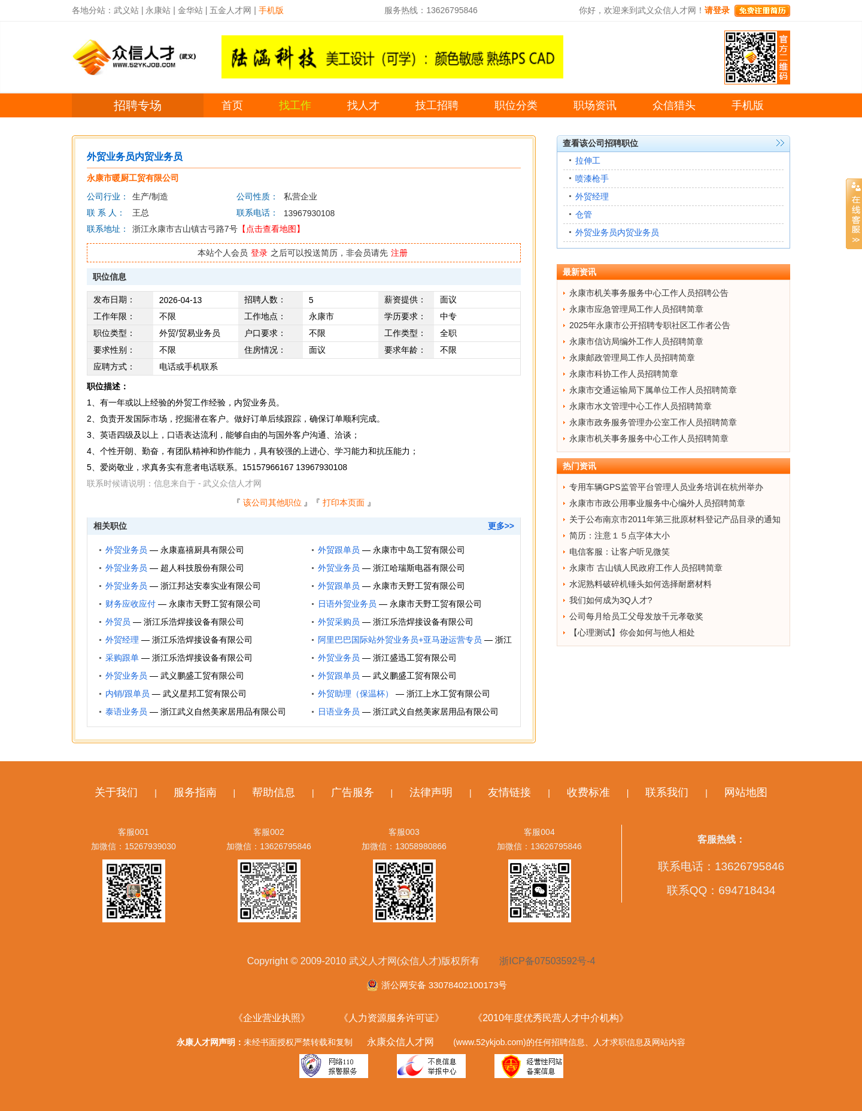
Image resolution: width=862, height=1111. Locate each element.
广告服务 (352, 792)
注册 (399, 253)
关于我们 (116, 792)
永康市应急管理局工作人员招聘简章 (636, 309)
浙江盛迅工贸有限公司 (415, 657)
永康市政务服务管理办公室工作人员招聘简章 (653, 422)
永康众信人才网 (400, 1042)
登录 (259, 253)
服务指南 (195, 792)
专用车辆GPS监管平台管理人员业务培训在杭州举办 (666, 487)
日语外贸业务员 (347, 604)
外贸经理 (122, 639)
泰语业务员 (126, 711)
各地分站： (93, 10)
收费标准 (588, 792)
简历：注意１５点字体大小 (619, 535)
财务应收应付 (130, 604)
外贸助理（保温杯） (355, 693)
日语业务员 (339, 711)
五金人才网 (230, 10)
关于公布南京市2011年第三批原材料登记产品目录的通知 (675, 519)
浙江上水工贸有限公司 (448, 693)
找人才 (363, 105)
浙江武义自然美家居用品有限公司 (223, 711)
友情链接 (509, 792)
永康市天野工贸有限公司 (419, 586)
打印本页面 (344, 502)
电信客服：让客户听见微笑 (619, 551)
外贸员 (117, 621)
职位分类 (516, 105)
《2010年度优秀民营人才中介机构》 (551, 1018)
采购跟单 (122, 657)
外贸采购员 (339, 621)
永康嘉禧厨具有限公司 (202, 550)
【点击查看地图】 (271, 229)
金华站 (190, 10)
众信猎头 (674, 105)
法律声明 (431, 792)
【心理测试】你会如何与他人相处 (632, 632)
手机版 (748, 105)
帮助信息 (273, 792)
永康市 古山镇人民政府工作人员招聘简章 (646, 568)
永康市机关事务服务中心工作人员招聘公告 (649, 293)
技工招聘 (437, 105)
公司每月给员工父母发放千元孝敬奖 (636, 616)
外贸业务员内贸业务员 (617, 232)
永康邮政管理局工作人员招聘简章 (632, 357)
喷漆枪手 (592, 178)
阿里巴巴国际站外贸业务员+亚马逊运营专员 (400, 639)
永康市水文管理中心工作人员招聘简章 (640, 406)
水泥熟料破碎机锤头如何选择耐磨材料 (640, 584)
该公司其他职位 (272, 502)
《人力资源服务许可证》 (391, 1018)
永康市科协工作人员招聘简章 (623, 374)
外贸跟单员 (339, 550)
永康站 (158, 10)
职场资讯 (595, 105)
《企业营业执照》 (271, 1018)
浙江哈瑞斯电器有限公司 (419, 568)
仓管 (583, 214)
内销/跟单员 (127, 693)
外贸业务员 (126, 550)
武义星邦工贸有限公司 (205, 693)
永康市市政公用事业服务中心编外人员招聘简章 (657, 503)
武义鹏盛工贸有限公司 (202, 675)
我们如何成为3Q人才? (610, 600)
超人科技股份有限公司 (202, 568)
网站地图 (745, 792)
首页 (232, 105)
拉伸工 (587, 160)
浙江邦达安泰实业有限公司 (210, 586)
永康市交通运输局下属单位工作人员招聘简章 (653, 390)
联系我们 (666, 792)
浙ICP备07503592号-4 (547, 961)
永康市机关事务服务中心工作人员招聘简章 (649, 438)
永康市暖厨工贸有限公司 (133, 178)
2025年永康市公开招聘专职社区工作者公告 (649, 325)
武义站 (126, 10)
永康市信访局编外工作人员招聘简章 (636, 341)
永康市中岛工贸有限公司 (419, 550)
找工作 (295, 105)
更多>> (501, 526)
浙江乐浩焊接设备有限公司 (194, 621)
